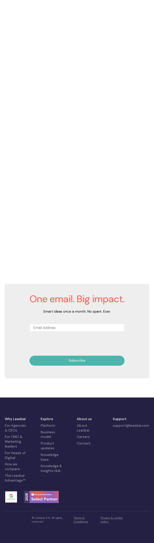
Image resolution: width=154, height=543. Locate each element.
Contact (84, 443)
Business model (48, 434)
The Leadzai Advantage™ (15, 478)
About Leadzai (83, 428)
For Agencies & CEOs (15, 428)
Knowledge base (50, 457)
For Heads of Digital (15, 455)
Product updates (48, 445)
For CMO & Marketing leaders (13, 442)
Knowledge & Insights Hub (51, 468)
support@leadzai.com (131, 425)
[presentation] (59, 344)
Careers (83, 437)
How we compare (12, 466)
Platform (48, 425)
